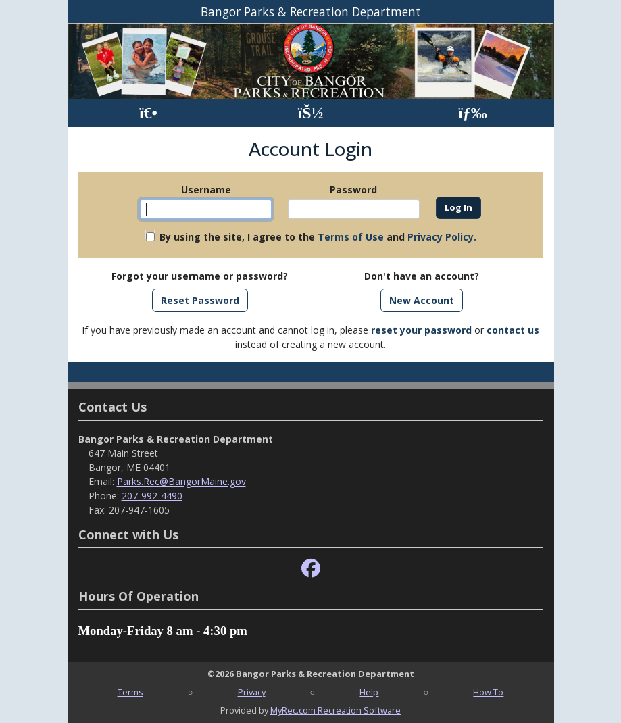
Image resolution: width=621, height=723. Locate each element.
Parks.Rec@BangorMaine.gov (181, 481)
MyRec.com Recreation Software (335, 710)
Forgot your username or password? (199, 276)
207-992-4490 (152, 495)
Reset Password (200, 300)
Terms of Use (351, 236)
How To (488, 692)
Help (368, 692)
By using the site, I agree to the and (317, 236)
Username (206, 189)
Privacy (252, 692)
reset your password (421, 330)
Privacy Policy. (441, 236)
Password (353, 189)
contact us (513, 330)
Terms (130, 692)
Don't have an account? (421, 276)
